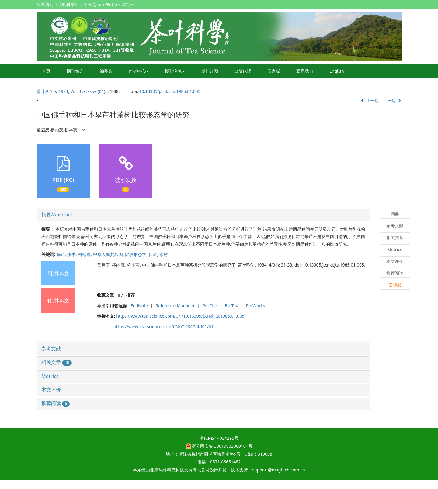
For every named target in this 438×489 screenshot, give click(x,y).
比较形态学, (136, 254)
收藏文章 (105, 295)
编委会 (106, 71)
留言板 (273, 71)
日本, (154, 254)
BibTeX (231, 305)
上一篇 (370, 100)
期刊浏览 (175, 71)
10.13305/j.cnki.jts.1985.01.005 (169, 91)
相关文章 (56, 362)
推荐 (130, 295)
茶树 (163, 254)
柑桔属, (85, 254)
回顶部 (394, 285)
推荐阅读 (55, 403)
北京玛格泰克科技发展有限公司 (180, 470)
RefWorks (255, 305)
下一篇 (392, 100)
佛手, (72, 254)
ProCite (210, 305)
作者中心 (139, 71)
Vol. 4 (75, 91)
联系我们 (304, 71)
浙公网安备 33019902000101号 (219, 446)
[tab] (203, 215)
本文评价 (51, 389)
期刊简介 (75, 71)
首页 (46, 71)
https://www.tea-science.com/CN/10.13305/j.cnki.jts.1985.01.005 (180, 316)
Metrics (50, 376)
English (336, 71)
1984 (63, 91)
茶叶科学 (45, 91)
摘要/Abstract (56, 214)
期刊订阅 (209, 71)
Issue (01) (95, 91)
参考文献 (51, 348)
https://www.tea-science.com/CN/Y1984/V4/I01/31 (163, 326)
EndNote (139, 305)
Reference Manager (175, 305)
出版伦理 (242, 71)
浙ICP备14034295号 (219, 438)
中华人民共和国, (109, 254)
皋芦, (62, 254)
